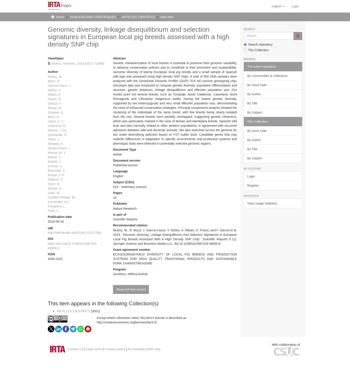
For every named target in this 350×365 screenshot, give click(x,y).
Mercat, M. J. (57, 152)
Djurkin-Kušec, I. (59, 148)
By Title (252, 103)
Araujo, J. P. (56, 175)
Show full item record (131, 289)
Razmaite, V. (56, 170)
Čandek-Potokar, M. (61, 197)
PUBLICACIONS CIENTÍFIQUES (93, 17)
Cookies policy (115, 349)
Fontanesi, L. (57, 206)
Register (253, 185)
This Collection (256, 50)
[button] (278, 6)
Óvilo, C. (54, 211)
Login (251, 176)
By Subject (254, 112)
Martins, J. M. (57, 130)
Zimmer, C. (55, 166)
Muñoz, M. (55, 76)
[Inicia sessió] (295, 6)
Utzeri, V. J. (56, 121)
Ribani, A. (54, 94)
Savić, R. (54, 184)
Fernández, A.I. (58, 202)
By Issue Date (257, 85)
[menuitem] (295, 6)
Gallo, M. (54, 193)
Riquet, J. (54, 157)
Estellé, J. (54, 161)
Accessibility (136, 349)
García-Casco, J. (59, 85)
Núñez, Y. (54, 90)
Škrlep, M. (55, 108)
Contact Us (75, 349)
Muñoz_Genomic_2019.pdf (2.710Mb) (76, 63)
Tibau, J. (54, 139)
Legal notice (94, 349)
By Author (254, 94)
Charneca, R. (57, 126)
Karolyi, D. (55, 188)
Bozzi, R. (54, 81)
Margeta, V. (56, 144)
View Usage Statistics (262, 203)
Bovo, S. (54, 117)
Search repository (258, 44)
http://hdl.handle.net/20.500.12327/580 (74, 232)
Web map (153, 349)
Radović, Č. (56, 179)
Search (249, 29)
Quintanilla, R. (57, 135)
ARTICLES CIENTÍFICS (138, 17)
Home (60, 17)
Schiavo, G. (56, 112)
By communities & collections (267, 76)
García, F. (54, 103)
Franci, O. (54, 99)
